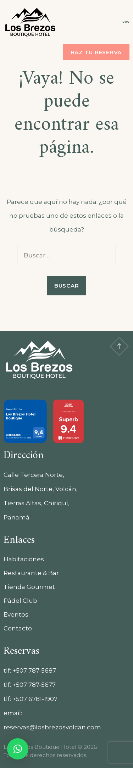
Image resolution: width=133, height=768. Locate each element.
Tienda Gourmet (29, 586)
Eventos (16, 614)
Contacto (18, 628)
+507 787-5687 (34, 670)
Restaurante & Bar (31, 573)
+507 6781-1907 (34, 698)
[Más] (122, 22)
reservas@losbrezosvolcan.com (52, 727)
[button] (17, 748)
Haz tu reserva (96, 52)
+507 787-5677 (34, 684)
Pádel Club (20, 600)
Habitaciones (24, 559)
